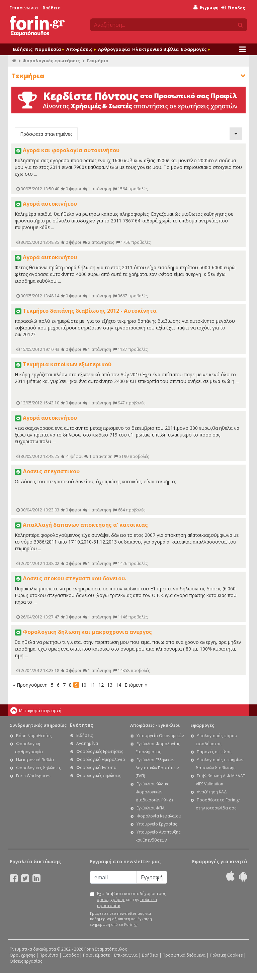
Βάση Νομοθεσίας (34, 736)
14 (118, 685)
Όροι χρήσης (22, 955)
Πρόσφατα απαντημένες (46, 134)
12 (101, 685)
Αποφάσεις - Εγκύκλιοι (155, 725)
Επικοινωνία (24, 8)
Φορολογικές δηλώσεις (38, 768)
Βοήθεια (52, 8)
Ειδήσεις (23, 49)
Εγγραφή (206, 7)
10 (83, 685)
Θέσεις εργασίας (26, 961)
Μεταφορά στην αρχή (40, 710)
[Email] (113, 877)
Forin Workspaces (33, 776)
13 (109, 685)
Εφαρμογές (195, 49)
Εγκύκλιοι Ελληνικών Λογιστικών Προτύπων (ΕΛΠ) (157, 768)
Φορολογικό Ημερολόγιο (100, 759)
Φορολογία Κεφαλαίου (159, 816)
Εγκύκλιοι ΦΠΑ (151, 808)
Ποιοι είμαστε (96, 955)
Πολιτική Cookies (226, 955)
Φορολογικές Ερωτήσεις (99, 751)
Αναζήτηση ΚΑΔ (212, 792)
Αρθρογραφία (114, 49)
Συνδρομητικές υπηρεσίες (38, 725)
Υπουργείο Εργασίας (157, 824)
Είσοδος (233, 8)
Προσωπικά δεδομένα (184, 955)
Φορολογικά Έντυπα (96, 767)
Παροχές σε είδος (214, 752)
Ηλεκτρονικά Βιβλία (155, 49)
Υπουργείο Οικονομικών (160, 736)
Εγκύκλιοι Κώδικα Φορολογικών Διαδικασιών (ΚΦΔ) (154, 792)
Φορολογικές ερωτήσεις (51, 61)
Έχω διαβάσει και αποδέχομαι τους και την (131, 899)
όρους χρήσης (111, 899)
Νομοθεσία (49, 49)
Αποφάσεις (81, 49)
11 (92, 685)
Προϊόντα (48, 955)
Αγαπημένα (87, 743)
